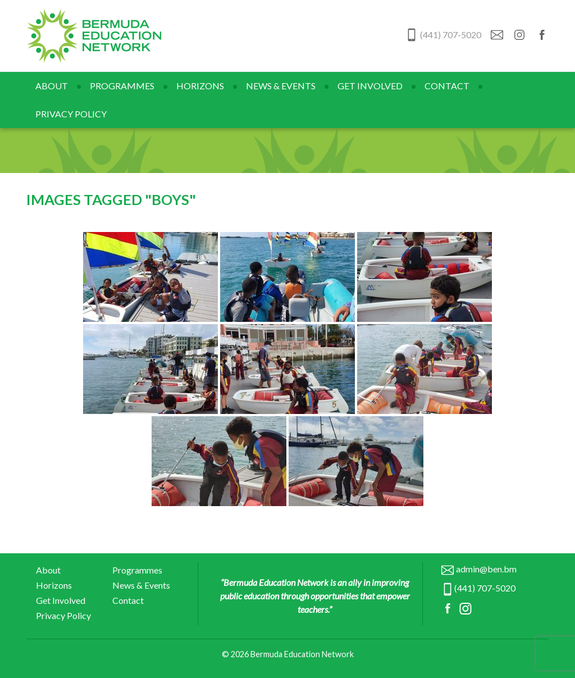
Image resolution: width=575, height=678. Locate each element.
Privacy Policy (71, 113)
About (51, 85)
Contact (447, 85)
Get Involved (370, 85)
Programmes (122, 85)
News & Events (281, 85)
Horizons (200, 85)
